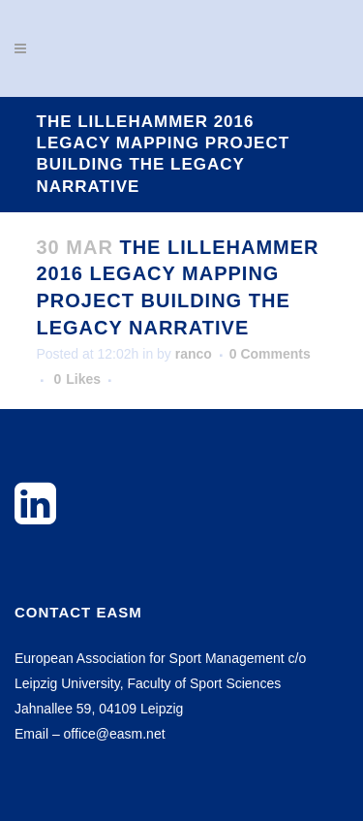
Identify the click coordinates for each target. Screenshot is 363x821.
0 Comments (270, 354)
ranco (193, 354)
